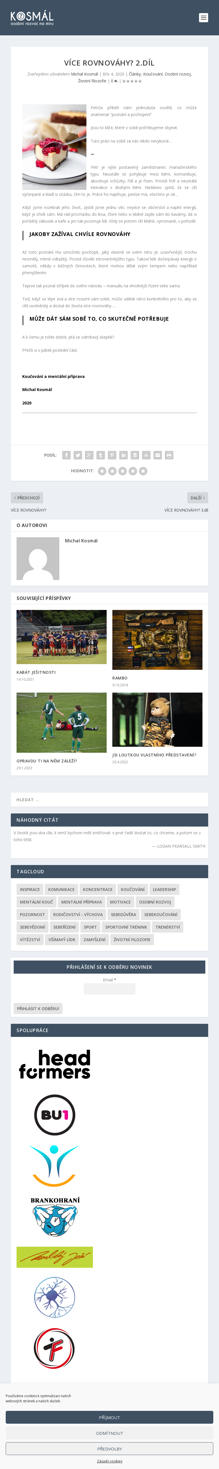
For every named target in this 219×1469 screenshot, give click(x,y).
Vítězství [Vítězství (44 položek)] (30, 939)
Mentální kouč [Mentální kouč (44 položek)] (36, 902)
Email (109, 979)
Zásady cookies (109, 1461)
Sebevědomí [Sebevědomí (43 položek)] (32, 927)
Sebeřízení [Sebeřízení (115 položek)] (64, 927)
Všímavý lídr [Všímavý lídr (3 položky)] (61, 939)
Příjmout (109, 1417)
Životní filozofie (92, 81)
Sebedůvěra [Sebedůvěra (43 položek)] (123, 914)
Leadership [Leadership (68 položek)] (164, 889)
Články (135, 74)
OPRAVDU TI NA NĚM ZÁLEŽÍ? (47, 761)
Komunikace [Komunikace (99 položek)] (61, 889)
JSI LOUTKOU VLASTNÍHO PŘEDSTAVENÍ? (154, 755)
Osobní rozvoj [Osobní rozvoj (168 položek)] (155, 902)
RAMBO (120, 678)
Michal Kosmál (84, 74)
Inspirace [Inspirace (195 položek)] (30, 889)
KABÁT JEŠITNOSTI (36, 672)
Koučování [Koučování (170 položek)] (133, 889)
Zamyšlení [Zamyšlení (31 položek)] (95, 939)
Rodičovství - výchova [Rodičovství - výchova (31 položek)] (78, 914)
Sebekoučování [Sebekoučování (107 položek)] (160, 914)
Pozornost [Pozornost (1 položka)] (32, 914)
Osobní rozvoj (178, 74)
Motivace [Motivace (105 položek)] (120, 902)
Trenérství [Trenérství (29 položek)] (167, 927)
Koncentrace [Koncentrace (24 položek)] (98, 889)
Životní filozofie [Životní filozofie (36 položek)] (132, 939)
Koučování (153, 74)
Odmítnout (109, 1433)
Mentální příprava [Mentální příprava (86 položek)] (81, 902)
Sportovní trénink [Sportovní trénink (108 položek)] (126, 927)
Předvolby (109, 1449)
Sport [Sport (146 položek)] (90, 927)
